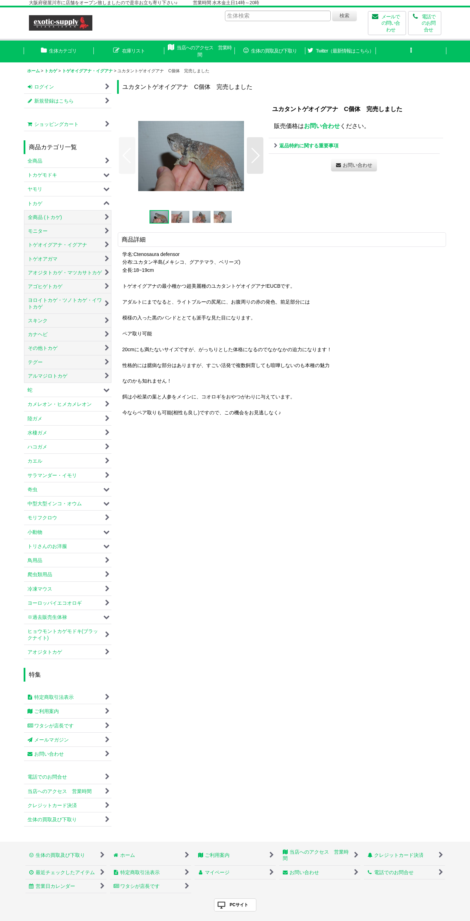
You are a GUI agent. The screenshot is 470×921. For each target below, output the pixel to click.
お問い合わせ (322, 125)
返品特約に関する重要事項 (306, 145)
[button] (411, 51)
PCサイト (239, 904)
